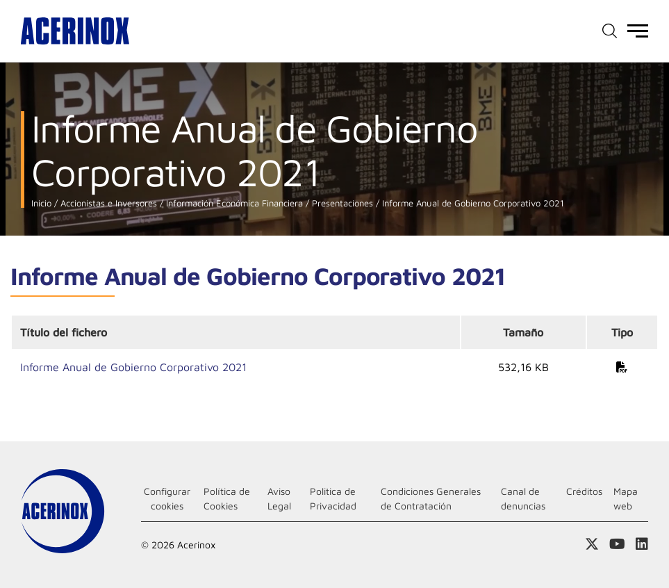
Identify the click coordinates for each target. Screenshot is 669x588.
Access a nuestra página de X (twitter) (592, 544)
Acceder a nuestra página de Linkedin (642, 544)
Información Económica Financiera (233, 203)
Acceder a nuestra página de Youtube (617, 544)
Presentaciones (341, 203)
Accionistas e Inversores (107, 203)
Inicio (41, 203)
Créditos (584, 491)
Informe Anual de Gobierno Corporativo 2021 (471, 203)
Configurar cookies (167, 498)
